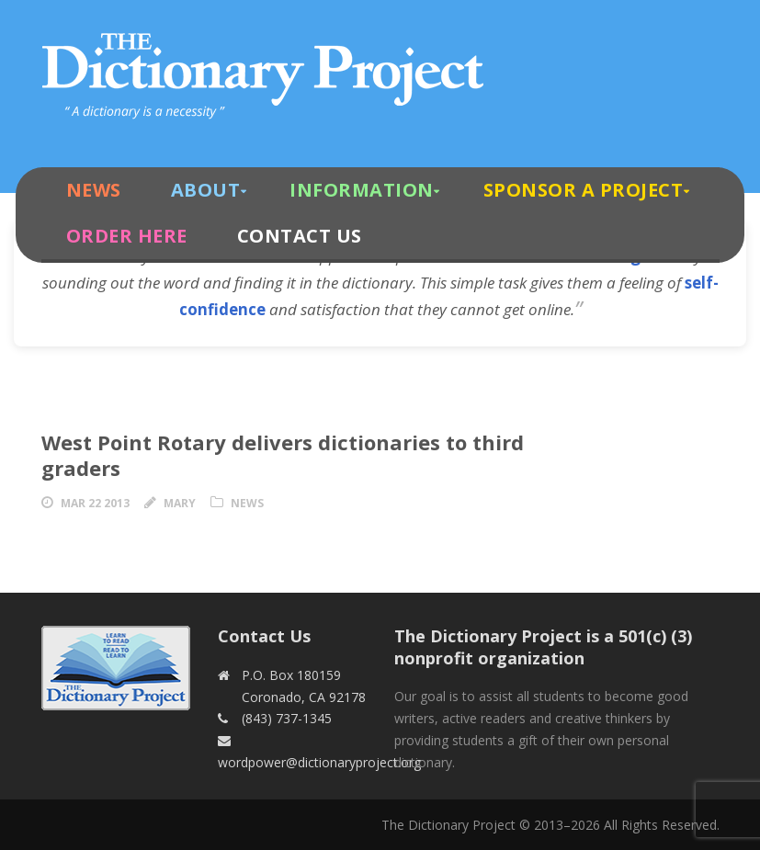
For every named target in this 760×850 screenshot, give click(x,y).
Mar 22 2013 (95, 503)
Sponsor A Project (583, 189)
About (206, 189)
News (93, 189)
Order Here (126, 235)
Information (361, 189)
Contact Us (299, 235)
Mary (180, 503)
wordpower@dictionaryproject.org (319, 762)
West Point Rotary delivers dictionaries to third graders (282, 455)
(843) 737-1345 (287, 718)
